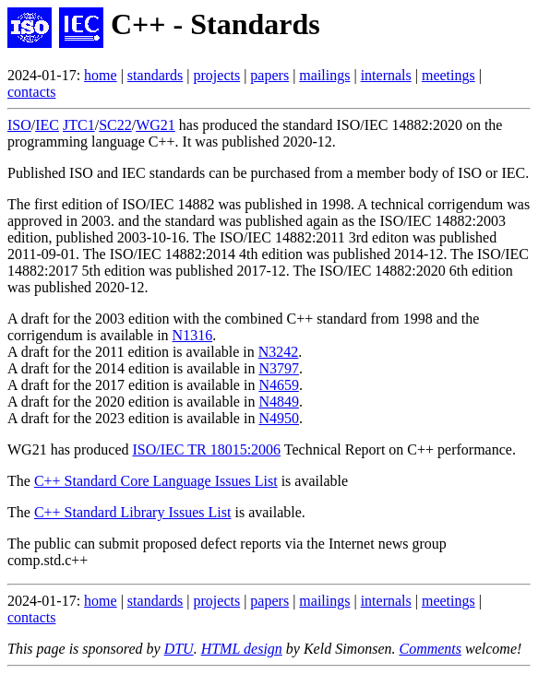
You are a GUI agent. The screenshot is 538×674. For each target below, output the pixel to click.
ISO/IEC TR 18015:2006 (207, 449)
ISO (19, 125)
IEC (47, 125)
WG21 (155, 125)
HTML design (241, 648)
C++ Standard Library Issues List (133, 512)
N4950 (278, 418)
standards (155, 75)
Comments (430, 648)
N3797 (278, 368)
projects (217, 75)
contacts (31, 92)
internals (386, 75)
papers (269, 75)
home (100, 75)
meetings (448, 75)
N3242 (278, 352)
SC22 (115, 125)
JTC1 (79, 125)
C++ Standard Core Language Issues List (156, 481)
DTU (179, 648)
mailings (324, 75)
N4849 (278, 401)
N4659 (278, 385)
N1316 (193, 335)
